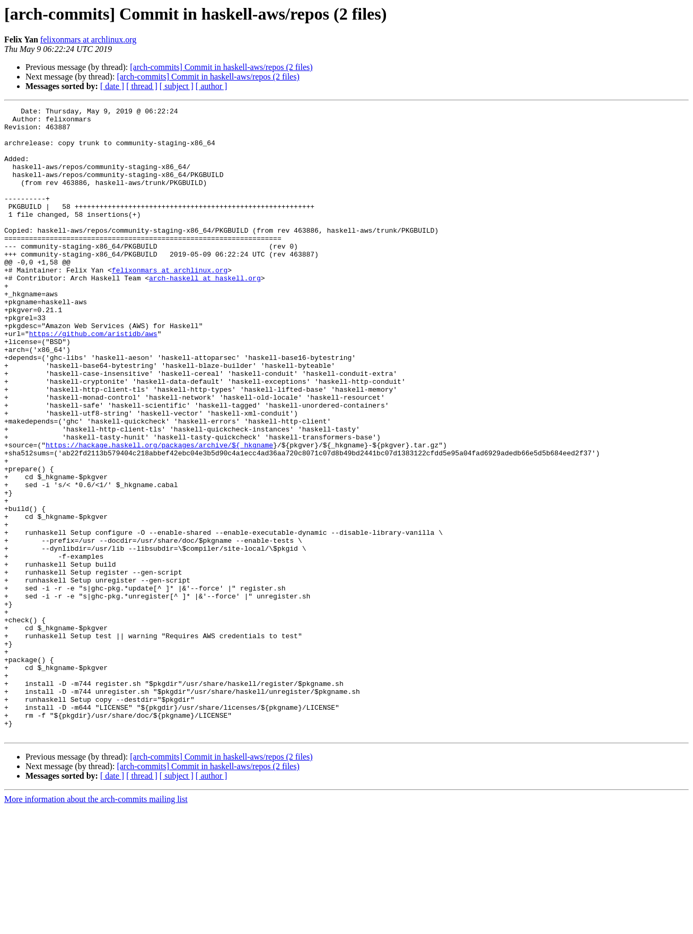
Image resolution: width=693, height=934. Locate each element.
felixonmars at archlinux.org (88, 39)
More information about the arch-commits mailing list (96, 924)
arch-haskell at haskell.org (205, 313)
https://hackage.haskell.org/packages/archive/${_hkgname (159, 513)
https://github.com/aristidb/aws (93, 379)
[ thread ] (141, 86)
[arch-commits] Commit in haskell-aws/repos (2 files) (221, 67)
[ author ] (211, 86)
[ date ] (112, 86)
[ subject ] (177, 86)
